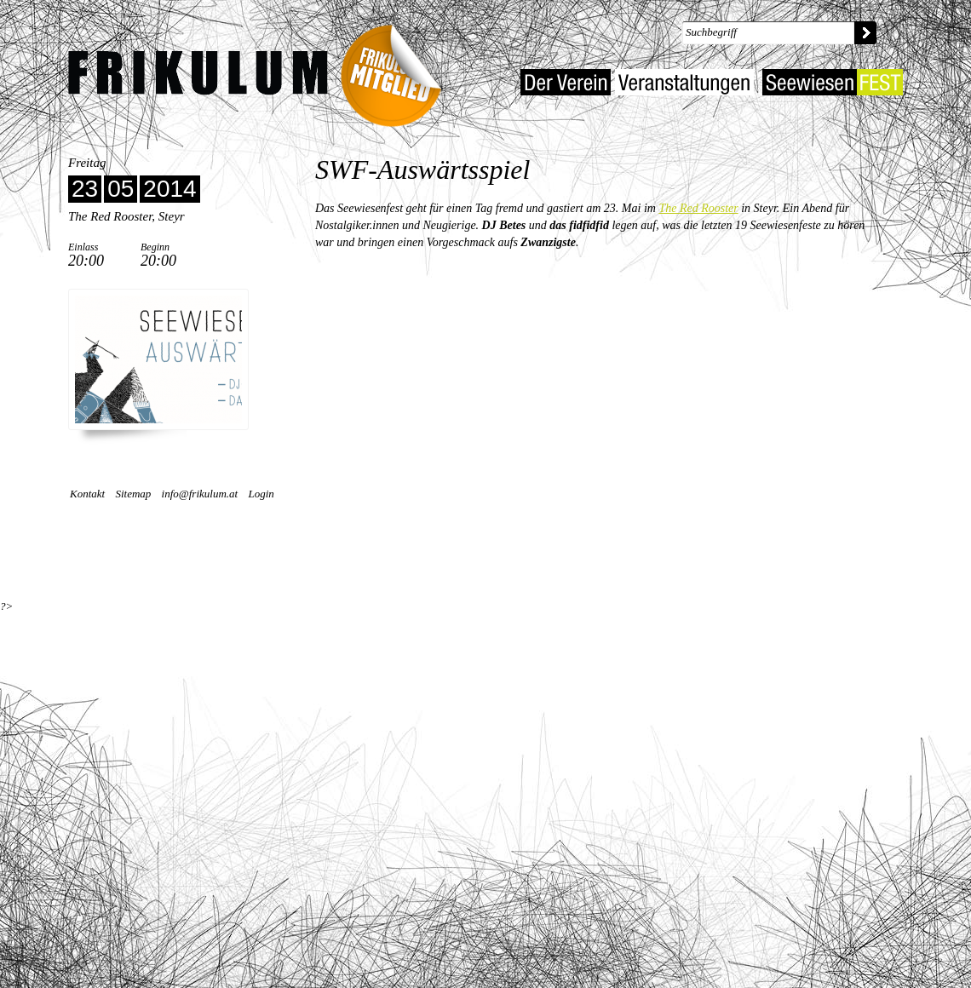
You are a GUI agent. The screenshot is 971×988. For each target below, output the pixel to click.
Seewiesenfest (832, 82)
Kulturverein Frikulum (198, 73)
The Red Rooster (698, 208)
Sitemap (133, 493)
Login (260, 493)
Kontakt (87, 493)
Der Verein (565, 82)
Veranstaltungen (684, 82)
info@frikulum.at (200, 493)
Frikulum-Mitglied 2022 (397, 70)
